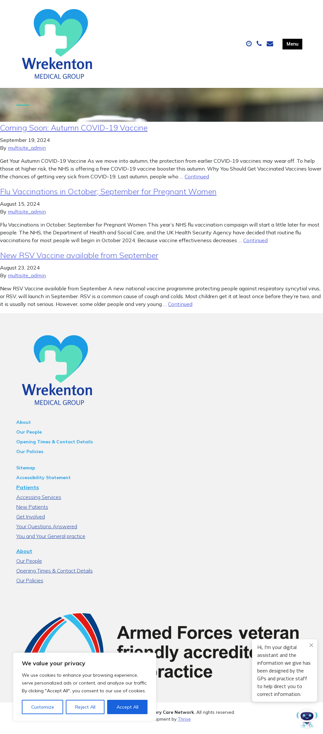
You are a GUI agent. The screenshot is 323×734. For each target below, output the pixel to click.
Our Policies (29, 457)
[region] (84, 687)
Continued (197, 181)
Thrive (184, 724)
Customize (42, 707)
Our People (29, 437)
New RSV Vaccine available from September (79, 260)
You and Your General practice (50, 541)
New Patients (32, 512)
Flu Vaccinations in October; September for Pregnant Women (108, 196)
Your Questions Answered (46, 531)
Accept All (127, 707)
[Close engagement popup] (311, 645)
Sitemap (25, 473)
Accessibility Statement (43, 483)
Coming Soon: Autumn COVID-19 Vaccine (73, 133)
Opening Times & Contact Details (54, 447)
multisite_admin (27, 153)
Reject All (85, 707)
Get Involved (30, 522)
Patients (27, 492)
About (23, 427)
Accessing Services (38, 502)
